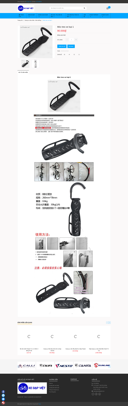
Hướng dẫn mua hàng (54, 385)
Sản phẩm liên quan (24, 322)
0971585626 (39, 1)
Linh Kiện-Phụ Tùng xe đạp (73, 15)
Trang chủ (21, 15)
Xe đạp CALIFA (105, 15)
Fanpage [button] (74, 379)
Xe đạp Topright (93, 15)
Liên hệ (85, 15)
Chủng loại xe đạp (43, 15)
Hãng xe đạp (31, 15)
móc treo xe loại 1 (65, 51)
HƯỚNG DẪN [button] (53, 379)
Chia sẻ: (59, 54)
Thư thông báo (52, 391)
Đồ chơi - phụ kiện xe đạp (56, 15)
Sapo (40, 404)
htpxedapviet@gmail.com (98, 391)
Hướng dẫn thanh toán (54, 387)
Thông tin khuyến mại (54, 389)
